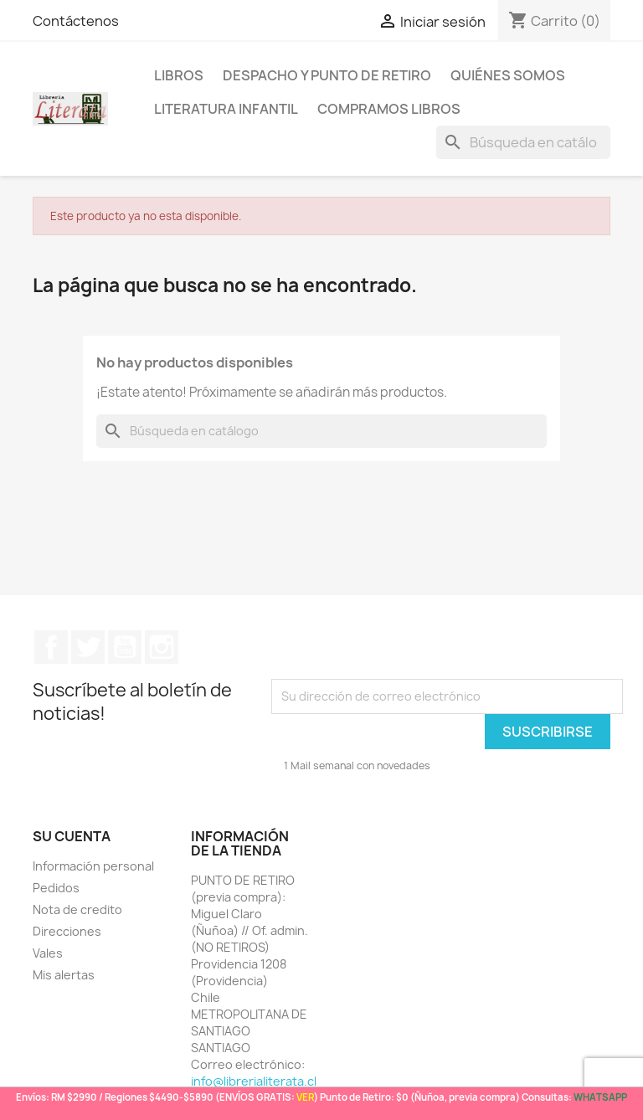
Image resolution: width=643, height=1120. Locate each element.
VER (305, 1097)
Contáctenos (76, 21)
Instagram (161, 647)
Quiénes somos (507, 75)
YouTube (124, 647)
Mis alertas (64, 975)
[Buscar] (523, 142)
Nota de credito (77, 909)
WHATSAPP (600, 1097)
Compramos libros (388, 109)
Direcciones (67, 931)
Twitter (88, 647)
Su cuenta (72, 836)
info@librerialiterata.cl (253, 1081)
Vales (48, 953)
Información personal (93, 866)
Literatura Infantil (226, 109)
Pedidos (56, 888)
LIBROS (178, 75)
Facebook (51, 647)
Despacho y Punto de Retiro (327, 75)
